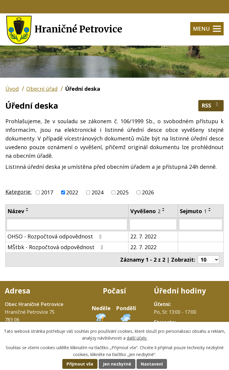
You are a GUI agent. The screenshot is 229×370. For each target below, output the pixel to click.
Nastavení (152, 364)
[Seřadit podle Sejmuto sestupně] (210, 211)
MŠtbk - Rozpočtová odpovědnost (56, 247)
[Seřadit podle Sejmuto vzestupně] (210, 208)
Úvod (12, 88)
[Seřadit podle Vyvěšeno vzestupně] (163, 208)
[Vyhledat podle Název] (67, 224)
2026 (148, 192)
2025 (123, 192)
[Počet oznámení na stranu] (208, 259)
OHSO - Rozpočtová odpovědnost (55, 236)
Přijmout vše (79, 364)
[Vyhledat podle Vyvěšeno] (153, 224)
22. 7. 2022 (143, 236)
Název (15, 211)
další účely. (137, 338)
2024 (97, 192)
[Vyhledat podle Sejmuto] (200, 224)
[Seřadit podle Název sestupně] (27, 211)
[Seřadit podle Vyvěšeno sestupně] (163, 211)
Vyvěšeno (145, 211)
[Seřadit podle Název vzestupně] (27, 208)
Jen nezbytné (117, 364)
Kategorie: (18, 191)
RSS (211, 105)
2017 (47, 192)
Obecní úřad (42, 88)
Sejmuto (193, 211)
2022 (72, 192)
